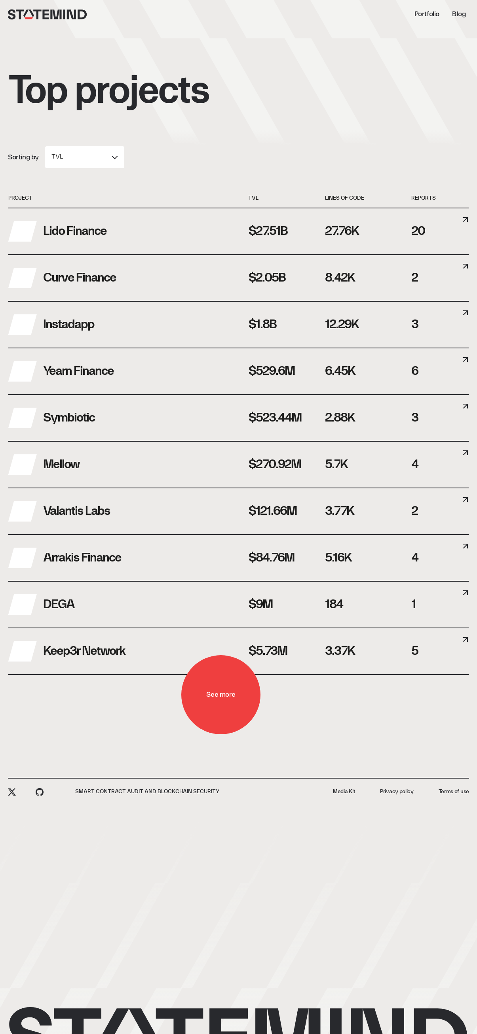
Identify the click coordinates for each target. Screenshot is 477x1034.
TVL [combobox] (57, 157)
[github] (40, 792)
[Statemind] (47, 14)
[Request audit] (431, 14)
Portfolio (208, 14)
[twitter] (12, 792)
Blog (240, 14)
